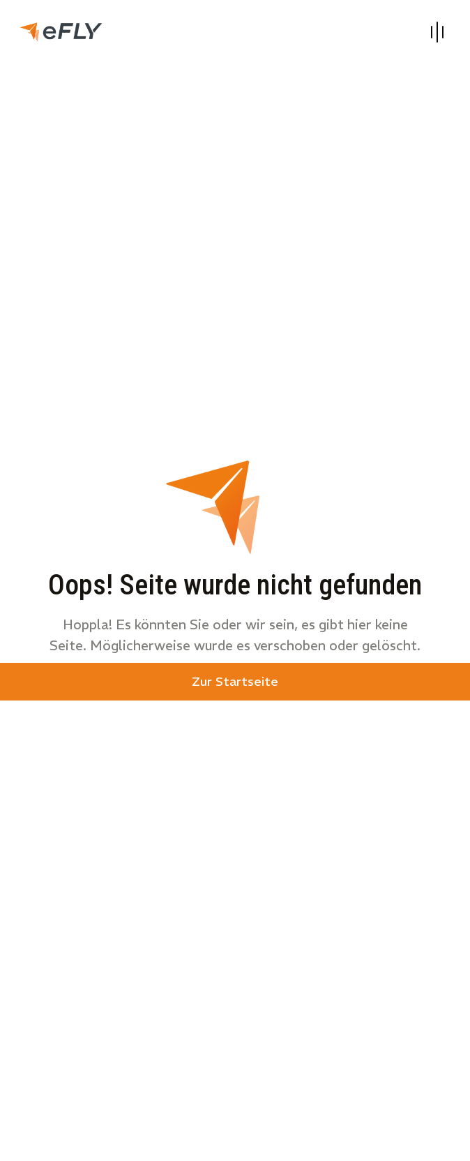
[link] (61, 30)
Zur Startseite (235, 681)
